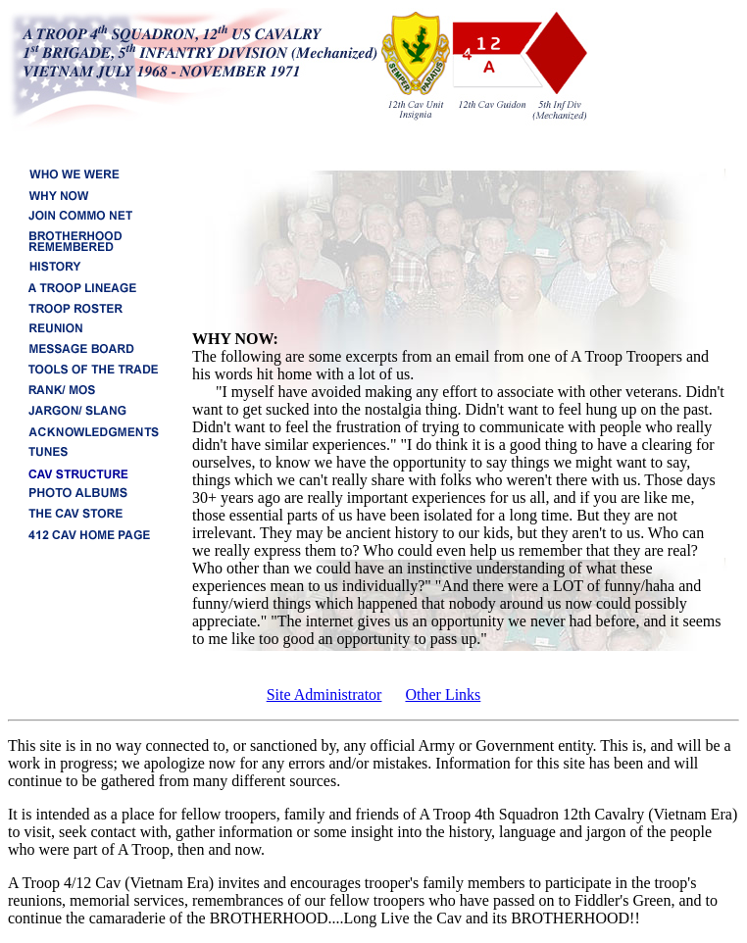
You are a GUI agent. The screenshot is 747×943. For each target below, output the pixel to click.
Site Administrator (324, 694)
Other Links (442, 694)
